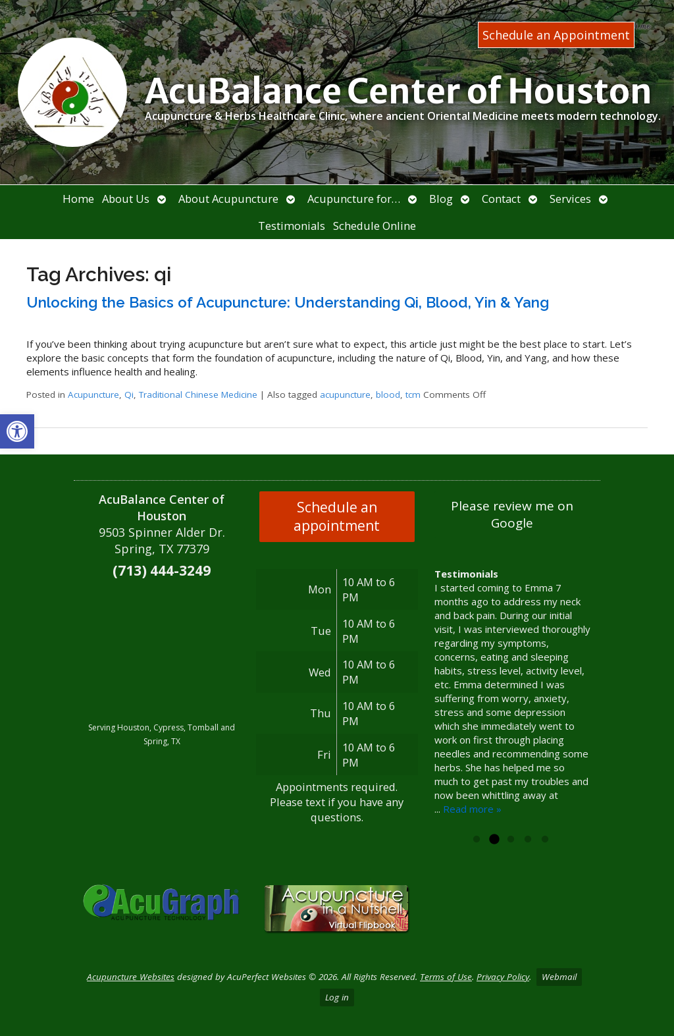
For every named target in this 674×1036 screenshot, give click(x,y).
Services (570, 198)
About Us (125, 198)
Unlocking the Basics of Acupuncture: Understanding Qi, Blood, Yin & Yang (287, 302)
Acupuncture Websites (130, 977)
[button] (17, 431)
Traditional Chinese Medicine (198, 394)
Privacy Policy (503, 977)
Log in (337, 997)
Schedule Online (374, 225)
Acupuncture (93, 394)
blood (388, 394)
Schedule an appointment (337, 516)
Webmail (559, 977)
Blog (441, 198)
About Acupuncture (228, 198)
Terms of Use (446, 977)
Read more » (472, 808)
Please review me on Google (512, 514)
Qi (129, 394)
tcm (413, 394)
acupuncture (345, 394)
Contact (501, 198)
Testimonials (291, 225)
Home (78, 198)
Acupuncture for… (353, 198)
